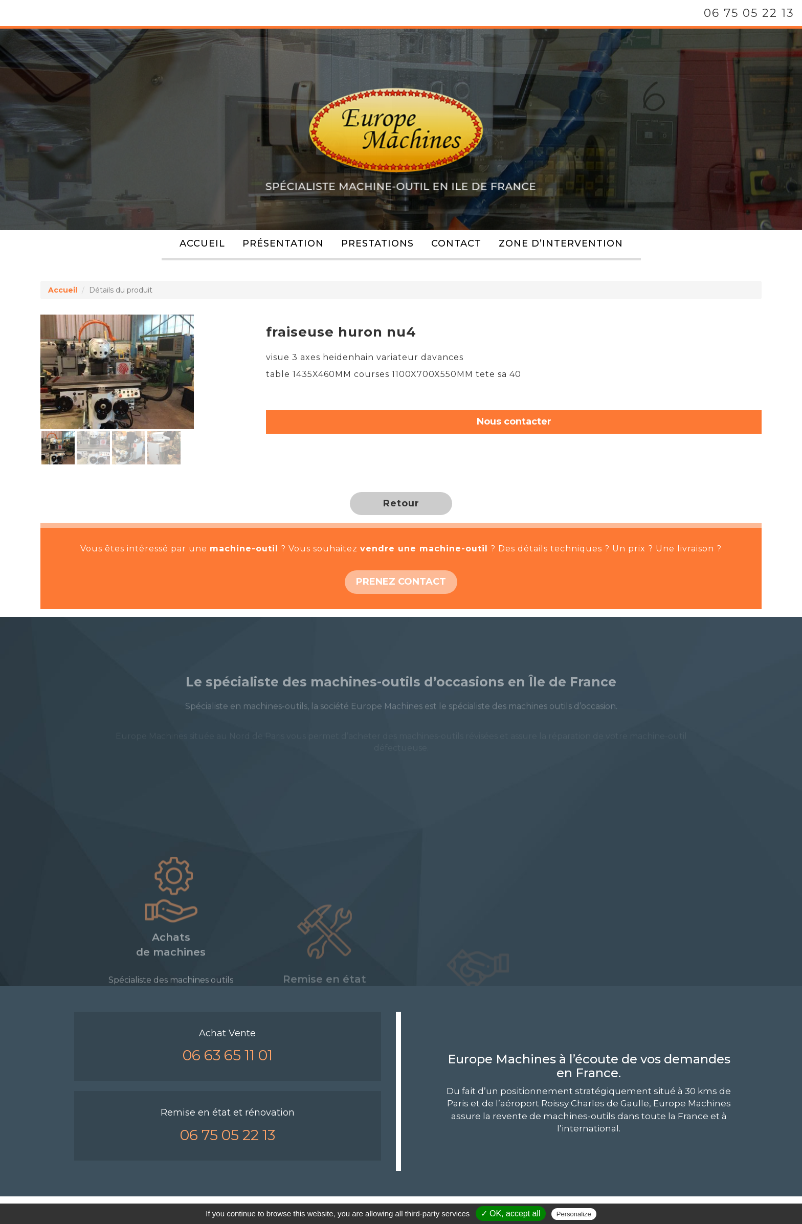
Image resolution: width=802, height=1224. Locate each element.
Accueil (202, 243)
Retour (401, 503)
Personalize (573, 1214)
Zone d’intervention (561, 243)
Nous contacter (514, 421)
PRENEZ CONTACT (401, 581)
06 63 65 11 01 (228, 1055)
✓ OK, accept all (511, 1213)
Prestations (377, 243)
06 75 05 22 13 (749, 13)
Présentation (283, 243)
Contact (456, 243)
